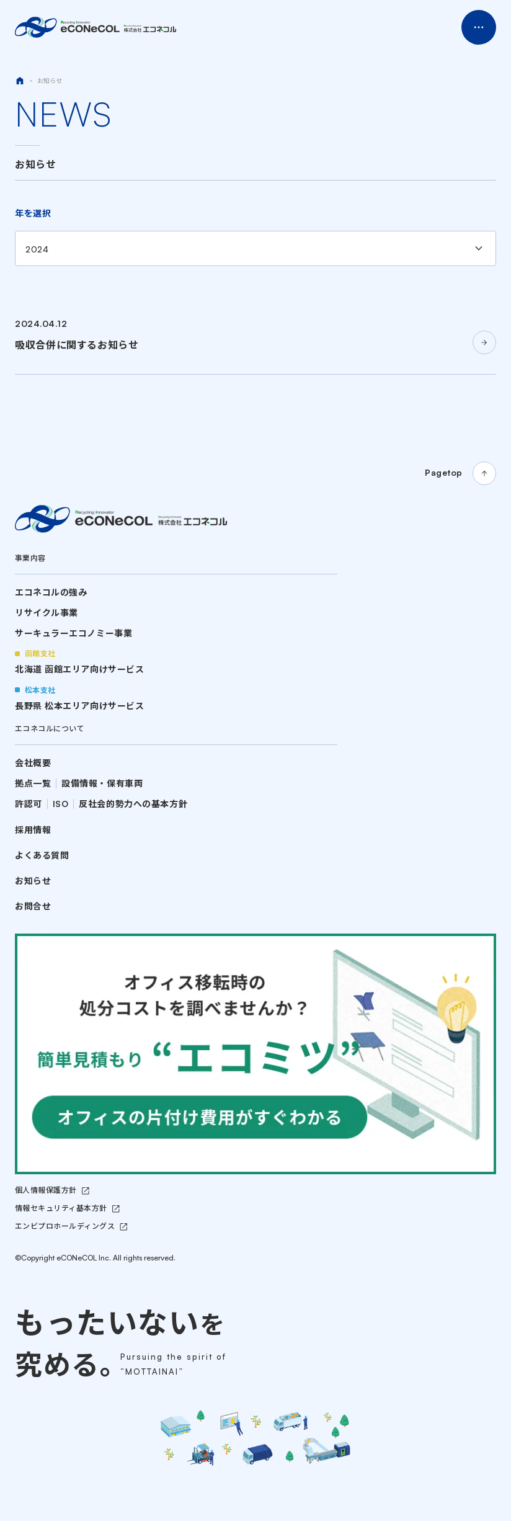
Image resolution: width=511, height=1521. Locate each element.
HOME (20, 81)
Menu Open (478, 27)
